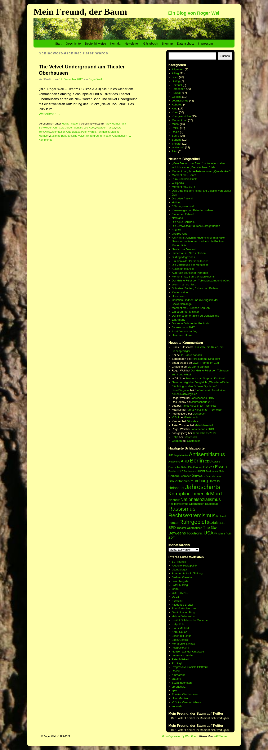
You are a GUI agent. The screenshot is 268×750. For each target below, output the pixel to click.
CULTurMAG (180, 593)
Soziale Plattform (198, 667)
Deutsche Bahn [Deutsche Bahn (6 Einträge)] (178, 467)
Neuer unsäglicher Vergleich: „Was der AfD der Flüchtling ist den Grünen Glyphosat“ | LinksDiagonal (201, 386)
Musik (65, 123)
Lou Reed (89, 127)
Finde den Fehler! (183, 214)
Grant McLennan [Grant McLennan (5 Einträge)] (214, 476)
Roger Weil (95, 79)
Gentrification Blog (183, 612)
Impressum (205, 43)
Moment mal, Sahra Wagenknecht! (193, 276)
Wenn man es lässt (184, 284)
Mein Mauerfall (204, 425)
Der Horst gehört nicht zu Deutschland (195, 315)
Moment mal (179, 120)
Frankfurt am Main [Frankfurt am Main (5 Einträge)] (215, 471)
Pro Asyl (177, 663)
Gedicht (177, 96)
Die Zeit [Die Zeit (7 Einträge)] (208, 467)
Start (58, 43)
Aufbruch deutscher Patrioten (190, 272)
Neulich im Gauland (184, 249)
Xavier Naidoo (180, 292)
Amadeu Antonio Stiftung (187, 573)
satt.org (176, 678)
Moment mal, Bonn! (184, 175)
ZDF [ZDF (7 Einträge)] (172, 537)
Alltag (175, 73)
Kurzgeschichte (181, 116)
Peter (175, 659)
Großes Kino (180, 233)
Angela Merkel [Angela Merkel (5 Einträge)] (181, 455)
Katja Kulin (178, 624)
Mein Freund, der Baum (80, 12)
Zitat (174, 151)
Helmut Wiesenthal (183, 616)
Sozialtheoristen (182, 682)
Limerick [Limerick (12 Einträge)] (200, 493)
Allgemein (178, 69)
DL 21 (175, 596)
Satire (175, 135)
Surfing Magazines (183, 257)
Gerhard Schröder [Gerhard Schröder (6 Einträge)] (180, 476)
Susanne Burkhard (61, 135)
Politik (175, 128)
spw (174, 690)
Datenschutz (185, 43)
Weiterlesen (50, 114)
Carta (175, 589)
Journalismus (180, 100)
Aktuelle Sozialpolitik (184, 565)
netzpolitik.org (180, 647)
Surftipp (177, 139)
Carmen (177, 440)
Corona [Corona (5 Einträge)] (216, 461)
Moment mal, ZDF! (183, 186)
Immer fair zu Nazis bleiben (189, 253)
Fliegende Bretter (182, 604)
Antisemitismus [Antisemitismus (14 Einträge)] (207, 454)
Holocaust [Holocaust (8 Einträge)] (176, 488)
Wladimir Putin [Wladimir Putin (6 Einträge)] (223, 533)
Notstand (177, 218)
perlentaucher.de (182, 655)
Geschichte (73, 43)
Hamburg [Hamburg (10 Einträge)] (199, 480)
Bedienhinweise (95, 43)
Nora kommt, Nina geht (205, 358)
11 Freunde (179, 561)
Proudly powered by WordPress (180, 736)
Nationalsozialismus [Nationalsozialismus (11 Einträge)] (200, 499)
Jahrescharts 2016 (202, 397)
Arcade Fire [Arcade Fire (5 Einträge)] (174, 461)
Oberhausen (58, 131)
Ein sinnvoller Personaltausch (190, 261)
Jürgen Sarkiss (74, 127)
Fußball (176, 92)
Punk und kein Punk (184, 179)
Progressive (179, 667)
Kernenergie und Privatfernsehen (192, 210)
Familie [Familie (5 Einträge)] (172, 471)
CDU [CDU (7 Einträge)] (208, 461)
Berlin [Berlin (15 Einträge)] (197, 460)
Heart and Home (182, 335)
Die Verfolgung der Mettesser (190, 264)
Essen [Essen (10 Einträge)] (221, 466)
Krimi (175, 112)
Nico (47, 131)
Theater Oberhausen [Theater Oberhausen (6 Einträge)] (189, 527)
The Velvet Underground (87, 135)
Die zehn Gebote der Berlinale (190, 323)
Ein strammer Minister (185, 311)
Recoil (176, 671)
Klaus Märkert (180, 628)
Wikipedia (178, 183)
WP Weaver (220, 736)
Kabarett (177, 104)
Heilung (176, 202)
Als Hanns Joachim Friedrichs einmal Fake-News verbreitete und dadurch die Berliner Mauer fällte (199, 241)
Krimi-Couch (179, 631)
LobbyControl (180, 639)
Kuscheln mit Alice (183, 268)
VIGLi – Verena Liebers (186, 702)
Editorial (177, 85)
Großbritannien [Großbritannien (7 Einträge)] (179, 481)
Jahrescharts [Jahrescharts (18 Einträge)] (202, 486)
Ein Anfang (178, 319)
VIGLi (175, 417)
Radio (175, 132)
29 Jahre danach (191, 355)
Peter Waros (88, 131)
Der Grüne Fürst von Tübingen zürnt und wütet (200, 280)
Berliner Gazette (182, 577)
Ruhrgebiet (103, 131)
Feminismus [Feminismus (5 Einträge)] (190, 471)
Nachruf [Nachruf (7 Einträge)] (174, 500)
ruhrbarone (179, 675)
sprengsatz (179, 686)
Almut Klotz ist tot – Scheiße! (199, 405)
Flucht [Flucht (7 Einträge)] (200, 471)
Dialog (176, 81)
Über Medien (180, 698)
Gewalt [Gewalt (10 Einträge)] (198, 475)
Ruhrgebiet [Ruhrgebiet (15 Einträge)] (192, 522)
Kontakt (115, 43)
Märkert (184, 659)
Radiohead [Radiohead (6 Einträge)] (211, 503)
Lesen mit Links (181, 635)
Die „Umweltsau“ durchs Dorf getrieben (196, 225)
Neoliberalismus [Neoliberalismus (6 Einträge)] (178, 503)
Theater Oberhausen (114, 135)
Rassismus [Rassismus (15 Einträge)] (182, 509)
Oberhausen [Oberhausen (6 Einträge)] (196, 503)
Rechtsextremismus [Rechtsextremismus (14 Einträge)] (192, 515)
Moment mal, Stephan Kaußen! (191, 308)
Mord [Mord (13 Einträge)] (216, 493)
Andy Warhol (112, 123)
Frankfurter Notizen (184, 608)
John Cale (58, 127)
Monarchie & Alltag (183, 643)
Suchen (225, 56)
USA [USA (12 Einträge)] (208, 533)
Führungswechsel (183, 206)
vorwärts (177, 706)
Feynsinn (177, 600)
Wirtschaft (178, 147)
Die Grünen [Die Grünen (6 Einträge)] (195, 467)
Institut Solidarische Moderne (190, 620)
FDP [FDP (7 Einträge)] (180, 471)
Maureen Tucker (105, 127)
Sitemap (167, 43)
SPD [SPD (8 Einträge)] (172, 528)
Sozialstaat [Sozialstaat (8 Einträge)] (215, 523)
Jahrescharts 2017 (183, 327)
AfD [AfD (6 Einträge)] (171, 455)
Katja (175, 437)
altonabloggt (179, 569)
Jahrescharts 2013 (202, 429)
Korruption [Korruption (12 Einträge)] (180, 493)
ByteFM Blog (180, 585)
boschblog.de (180, 581)
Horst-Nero (179, 296)
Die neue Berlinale (183, 221)
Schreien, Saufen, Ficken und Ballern (195, 288)
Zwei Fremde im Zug (184, 331)
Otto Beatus (73, 131)
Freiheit (176, 229)
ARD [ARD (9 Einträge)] (185, 461)
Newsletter (132, 43)
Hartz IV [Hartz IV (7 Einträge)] (214, 481)
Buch (175, 77)
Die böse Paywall (182, 198)
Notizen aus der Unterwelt (188, 651)
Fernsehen (178, 88)
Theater (74, 123)
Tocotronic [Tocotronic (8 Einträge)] (195, 533)
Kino (175, 108)
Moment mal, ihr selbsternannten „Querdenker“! (201, 171)
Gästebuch (150, 43)
